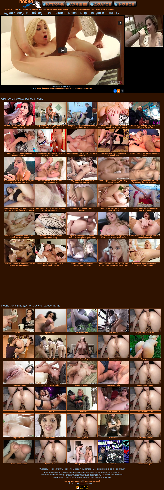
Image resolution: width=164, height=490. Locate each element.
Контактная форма (73, 481)
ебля (39, 88)
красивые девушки (74, 88)
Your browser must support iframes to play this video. (62, 50)
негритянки (87, 88)
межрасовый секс (58, 88)
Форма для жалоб (91, 481)
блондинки (46, 88)
